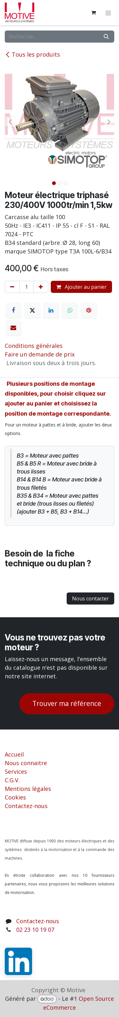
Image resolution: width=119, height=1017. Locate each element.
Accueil (14, 754)
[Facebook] (13, 310)
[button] (10, 121)
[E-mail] (13, 328)
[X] (32, 310)
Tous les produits (32, 54)
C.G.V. (12, 780)
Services (16, 771)
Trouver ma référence (66, 703)
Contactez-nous (26, 806)
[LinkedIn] (51, 310)
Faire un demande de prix (40, 354)
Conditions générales (34, 345)
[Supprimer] (12, 287)
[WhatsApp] (69, 310)
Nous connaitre (26, 763)
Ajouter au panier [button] (81, 286)
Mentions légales (28, 788)
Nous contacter (90, 598)
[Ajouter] (40, 287)
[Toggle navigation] (108, 12)
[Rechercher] (106, 37)
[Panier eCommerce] (94, 13)
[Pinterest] (88, 310)
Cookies (15, 797)
